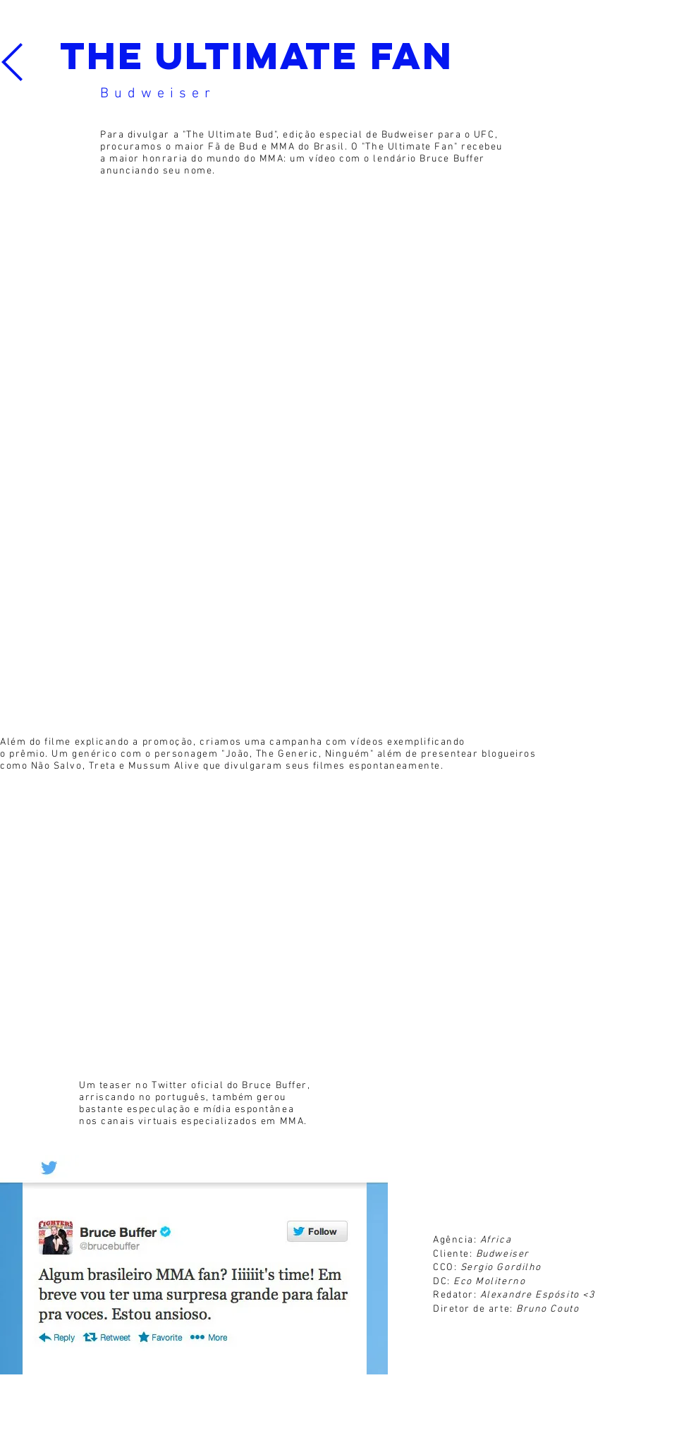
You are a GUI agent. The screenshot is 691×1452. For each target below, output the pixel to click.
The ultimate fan (256, 55)
